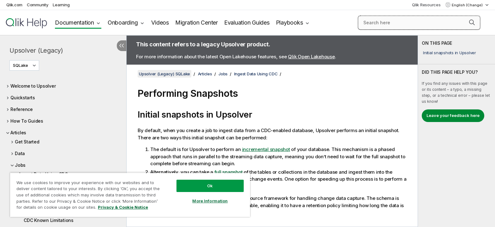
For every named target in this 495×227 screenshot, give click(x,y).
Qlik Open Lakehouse (311, 57)
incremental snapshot (266, 149)
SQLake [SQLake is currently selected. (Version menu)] (21, 65)
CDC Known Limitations (49, 220)
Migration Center (196, 22)
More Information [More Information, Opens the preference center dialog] (210, 200)
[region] (130, 194)
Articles (18, 132)
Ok (210, 185)
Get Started (27, 141)
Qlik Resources (426, 4)
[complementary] (456, 131)
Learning (61, 4)
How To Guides (26, 121)
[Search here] (419, 22)
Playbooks (289, 22)
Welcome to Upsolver (33, 86)
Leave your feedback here (453, 115)
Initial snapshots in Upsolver (449, 52)
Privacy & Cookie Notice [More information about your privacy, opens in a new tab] (123, 207)
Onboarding (123, 22)
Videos (160, 22)
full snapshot (228, 172)
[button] (472, 22)
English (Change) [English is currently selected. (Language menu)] (468, 5)
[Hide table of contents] (121, 45)
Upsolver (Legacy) (36, 50)
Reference (21, 109)
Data (20, 153)
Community (38, 4)
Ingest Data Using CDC (256, 73)
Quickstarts (22, 97)
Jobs (20, 165)
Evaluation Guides (247, 22)
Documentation (74, 22)
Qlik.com (14, 4)
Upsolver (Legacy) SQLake (164, 73)
